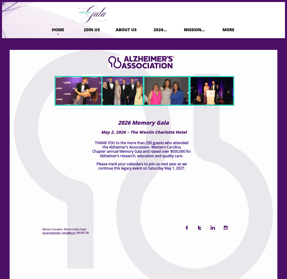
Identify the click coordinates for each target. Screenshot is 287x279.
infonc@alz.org (68, 233)
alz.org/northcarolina (51, 233)
